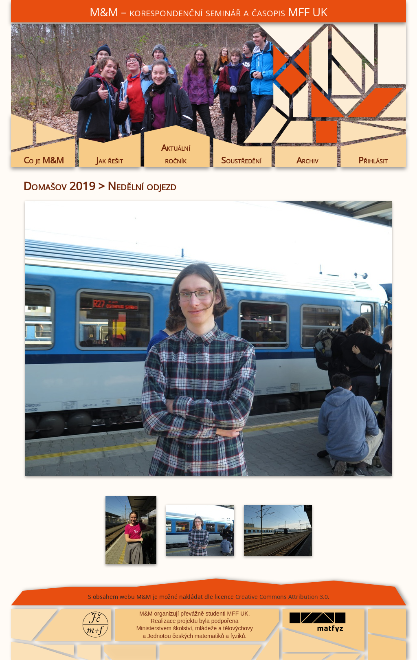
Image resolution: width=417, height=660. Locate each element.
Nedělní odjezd (142, 186)
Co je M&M (44, 160)
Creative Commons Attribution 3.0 (281, 597)
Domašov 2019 (59, 186)
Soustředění (241, 160)
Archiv (307, 160)
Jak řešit (109, 160)
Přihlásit (373, 160)
